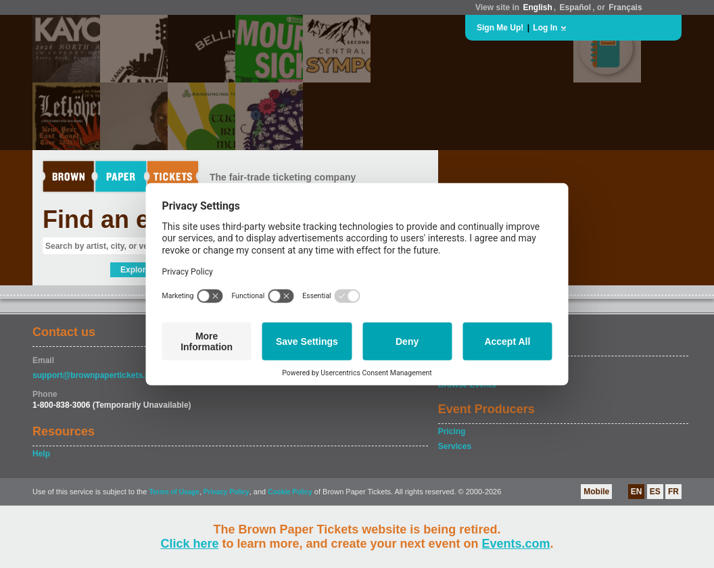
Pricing (452, 431)
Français (625, 7)
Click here (189, 543)
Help (41, 453)
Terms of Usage (174, 492)
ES (655, 491)
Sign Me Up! (500, 27)
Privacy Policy (226, 492)
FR (673, 491)
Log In (545, 27)
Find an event (121, 219)
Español (576, 7)
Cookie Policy (290, 492)
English (537, 7)
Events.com (516, 543)
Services (454, 446)
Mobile (596, 491)
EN (636, 491)
